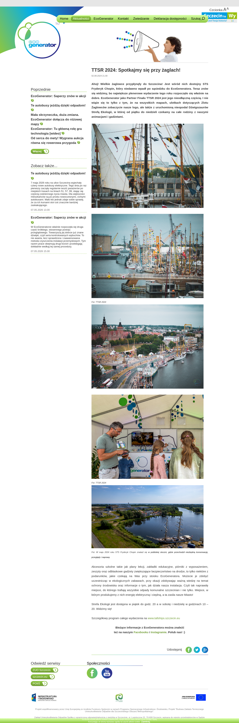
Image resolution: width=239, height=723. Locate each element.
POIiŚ (40, 683)
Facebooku (141, 632)
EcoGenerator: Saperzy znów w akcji (58, 98)
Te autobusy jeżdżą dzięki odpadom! (58, 107)
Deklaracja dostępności (170, 18)
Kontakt (123, 18)
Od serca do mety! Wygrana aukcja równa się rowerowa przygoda (57, 140)
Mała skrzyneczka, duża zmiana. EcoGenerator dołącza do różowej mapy (56, 119)
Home (64, 18)
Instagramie (159, 632)
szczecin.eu (43, 677)
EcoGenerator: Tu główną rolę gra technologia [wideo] (56, 131)
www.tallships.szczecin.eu (164, 618)
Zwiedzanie (141, 18)
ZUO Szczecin (45, 670)
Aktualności (81, 18)
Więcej (40, 151)
